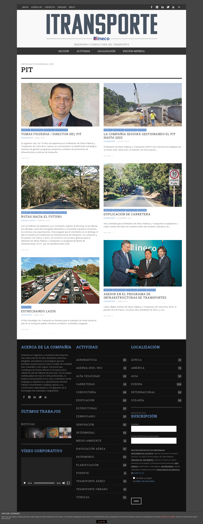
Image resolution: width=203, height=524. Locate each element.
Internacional (143, 391)
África (136, 358)
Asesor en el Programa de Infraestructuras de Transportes (135, 295)
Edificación (85, 399)
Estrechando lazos (38, 311)
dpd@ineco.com (139, 472)
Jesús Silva (26, 314)
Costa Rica (49, 130)
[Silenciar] (63, 481)
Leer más (26, 158)
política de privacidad (144, 479)
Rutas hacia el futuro (41, 216)
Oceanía (137, 399)
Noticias (142, 130)
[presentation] (152, 488)
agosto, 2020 (123, 141)
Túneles (82, 496)
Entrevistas (61, 130)
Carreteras (37, 130)
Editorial (26, 306)
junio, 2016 (122, 301)
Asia (134, 374)
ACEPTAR (101, 522)
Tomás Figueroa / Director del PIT (51, 134)
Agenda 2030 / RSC (89, 366)
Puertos (151, 289)
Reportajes (60, 212)
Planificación (87, 463)
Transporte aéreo (90, 480)
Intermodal (130, 130)
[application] (46, 470)
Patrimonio (85, 455)
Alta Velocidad (88, 374)
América (26, 130)
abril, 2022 (40, 138)
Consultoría (86, 391)
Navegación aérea (90, 447)
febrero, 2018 (44, 220)
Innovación (85, 423)
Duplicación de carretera (127, 214)
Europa (136, 383)
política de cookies (168, 517)
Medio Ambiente (89, 439)
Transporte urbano (92, 488)
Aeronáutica (86, 358)
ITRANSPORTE (27, 138)
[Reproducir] (24, 481)
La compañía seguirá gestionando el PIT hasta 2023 (140, 136)
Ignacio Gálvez (28, 220)
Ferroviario (85, 415)
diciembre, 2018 (124, 218)
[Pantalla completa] (68, 481)
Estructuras (86, 407)
